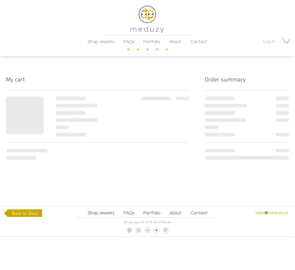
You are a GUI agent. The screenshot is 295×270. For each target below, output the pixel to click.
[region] (128, 49)
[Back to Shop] (23, 213)
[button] (286, 40)
